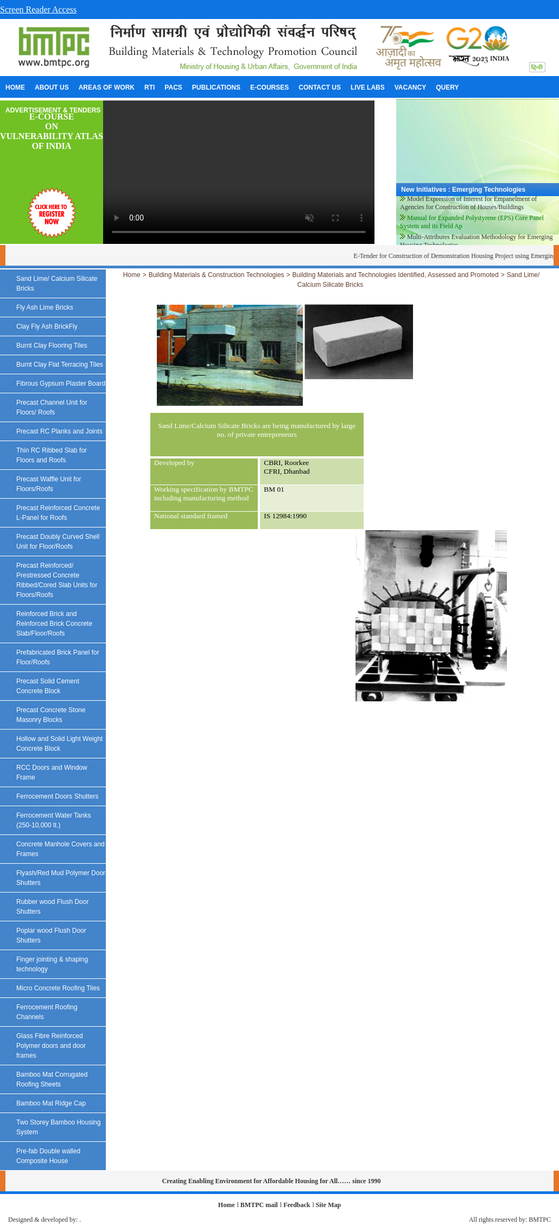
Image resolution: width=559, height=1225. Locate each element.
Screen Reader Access (38, 9)
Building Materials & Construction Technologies (216, 275)
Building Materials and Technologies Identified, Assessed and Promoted (396, 275)
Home (132, 275)
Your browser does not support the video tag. (238, 172)
